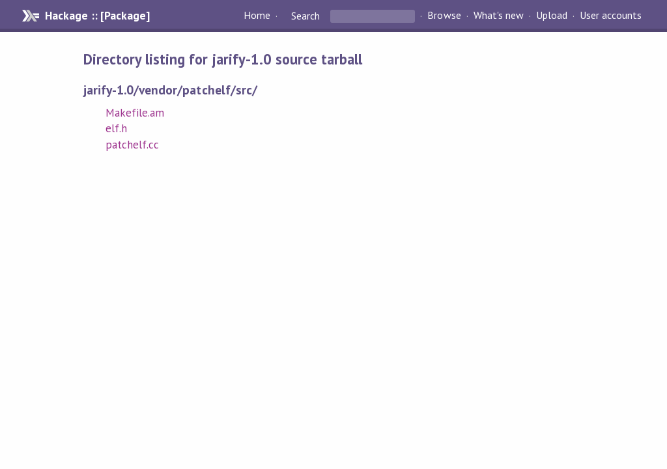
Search (305, 15)
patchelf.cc (132, 144)
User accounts (611, 15)
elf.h (116, 128)
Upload (551, 15)
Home (257, 15)
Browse (444, 15)
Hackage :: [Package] (97, 15)
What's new (499, 15)
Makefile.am (135, 113)
